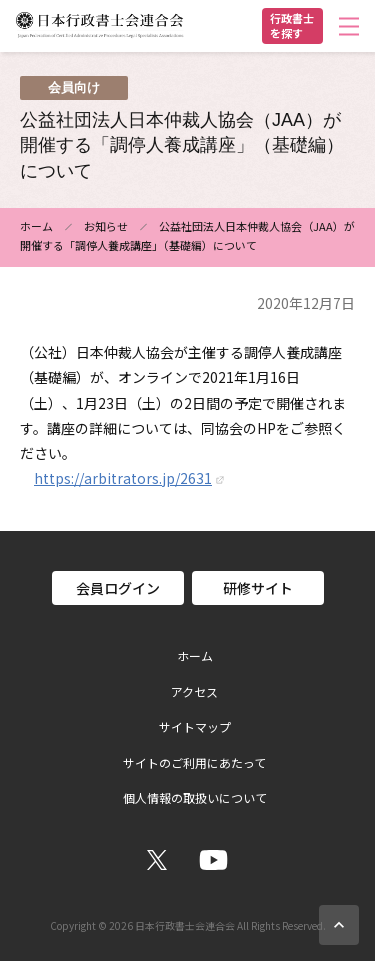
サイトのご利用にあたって (194, 763)
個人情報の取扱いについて (195, 798)
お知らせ (106, 226)
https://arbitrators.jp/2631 (123, 478)
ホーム (36, 226)
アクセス (194, 692)
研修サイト (258, 588)
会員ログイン (118, 588)
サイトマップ (195, 727)
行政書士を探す (292, 25)
